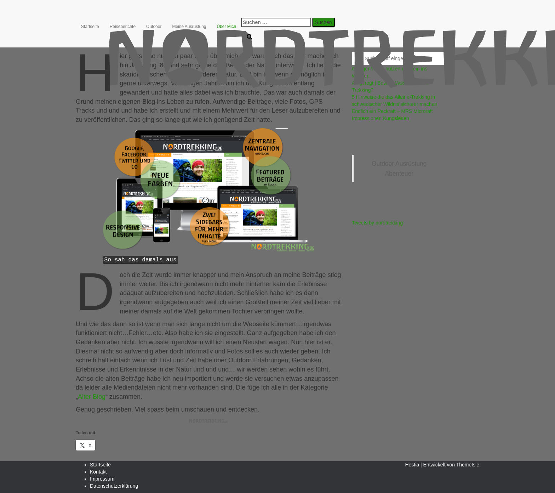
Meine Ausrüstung (189, 26)
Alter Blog (91, 396)
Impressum (102, 479)
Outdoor (153, 26)
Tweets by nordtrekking (377, 223)
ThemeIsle (467, 465)
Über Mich (226, 26)
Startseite (90, 26)
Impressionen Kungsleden (380, 118)
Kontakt (98, 472)
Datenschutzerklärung (114, 486)
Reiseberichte (123, 26)
